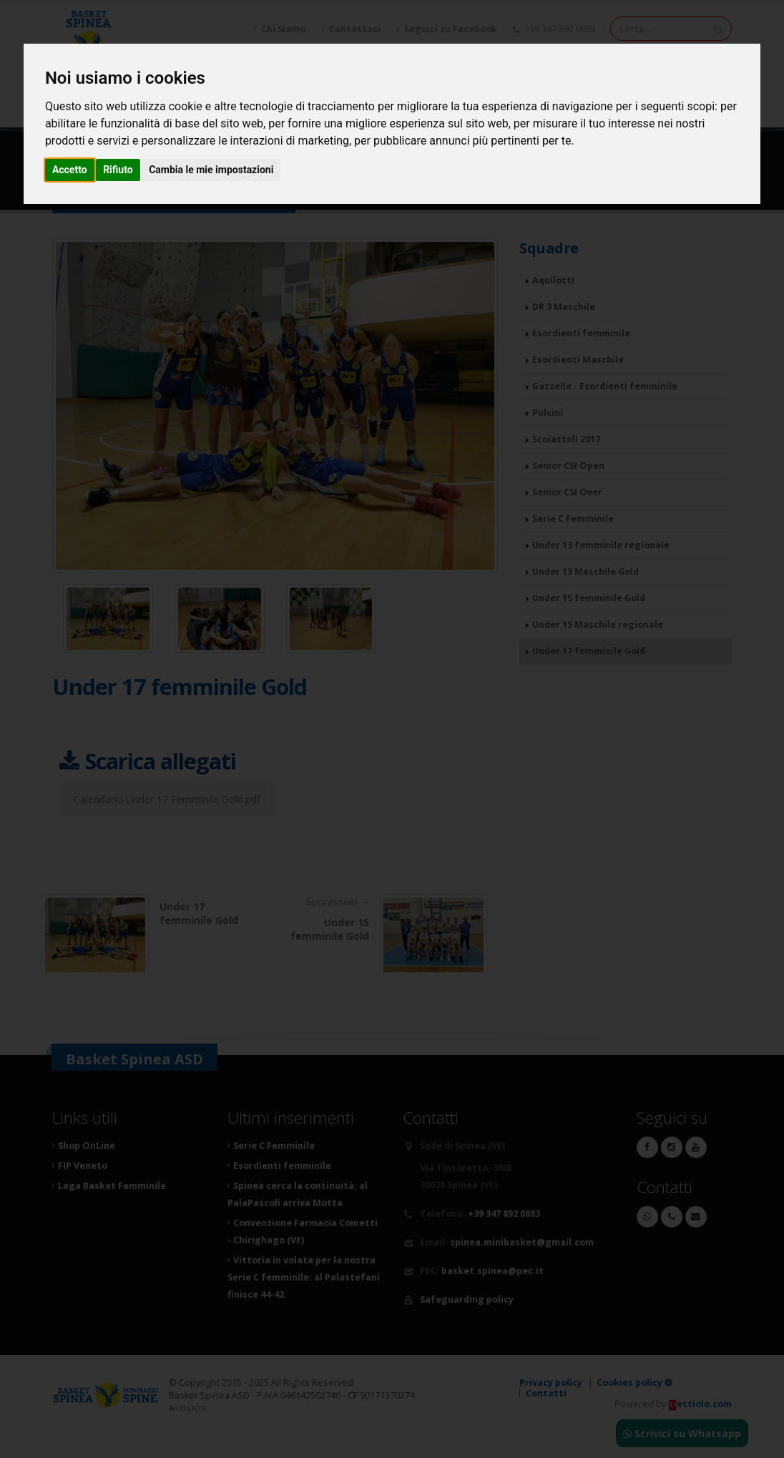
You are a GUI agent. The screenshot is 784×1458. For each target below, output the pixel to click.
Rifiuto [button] (118, 169)
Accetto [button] (69, 169)
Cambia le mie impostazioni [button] (211, 169)
